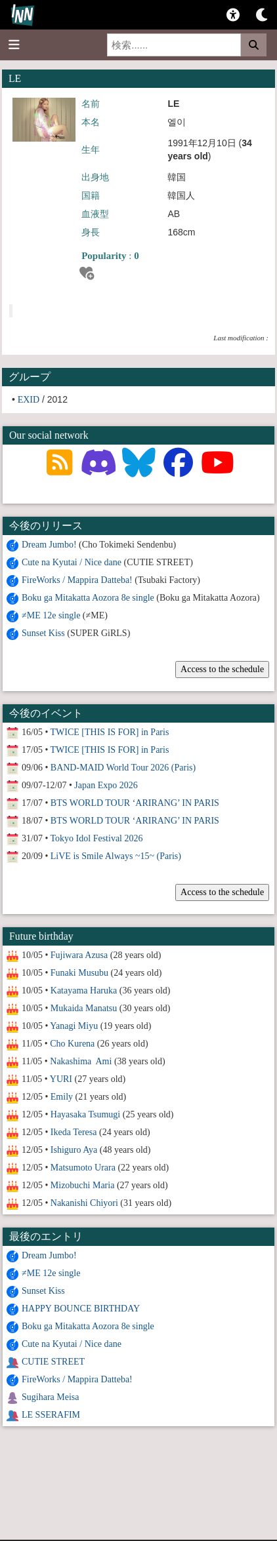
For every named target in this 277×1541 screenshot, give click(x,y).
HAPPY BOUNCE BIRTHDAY (81, 1308)
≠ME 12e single (51, 615)
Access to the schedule (222, 669)
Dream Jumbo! (49, 545)
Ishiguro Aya (74, 1150)
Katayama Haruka (84, 990)
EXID (28, 400)
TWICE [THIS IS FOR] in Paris (110, 732)
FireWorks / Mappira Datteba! (77, 580)
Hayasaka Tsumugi (85, 1114)
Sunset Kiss (43, 633)
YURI (61, 1079)
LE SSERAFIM (51, 1415)
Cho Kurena (72, 1044)
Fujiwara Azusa (79, 955)
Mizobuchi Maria (83, 1185)
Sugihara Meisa (50, 1397)
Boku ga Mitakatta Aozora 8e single (88, 598)
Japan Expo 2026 (105, 785)
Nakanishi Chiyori (84, 1203)
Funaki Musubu (79, 973)
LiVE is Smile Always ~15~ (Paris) (116, 856)
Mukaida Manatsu (84, 1008)
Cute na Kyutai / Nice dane (71, 562)
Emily (62, 1097)
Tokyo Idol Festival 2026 (97, 838)
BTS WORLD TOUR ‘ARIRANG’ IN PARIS (135, 803)
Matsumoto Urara (83, 1167)
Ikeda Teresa (74, 1132)
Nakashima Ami (81, 1061)
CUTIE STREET (53, 1362)
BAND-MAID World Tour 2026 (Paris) (123, 767)
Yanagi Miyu (74, 1026)
